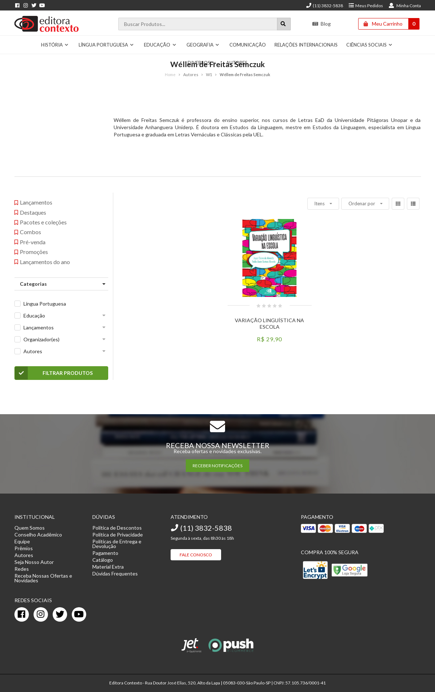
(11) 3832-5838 (324, 5)
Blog (321, 24)
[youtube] (79, 614)
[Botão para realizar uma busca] (284, 24)
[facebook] (21, 614)
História (55, 45)
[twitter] (60, 614)
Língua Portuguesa (106, 45)
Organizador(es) (41, 339)
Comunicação (247, 45)
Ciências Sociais (369, 45)
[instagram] (41, 614)
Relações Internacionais (306, 45)
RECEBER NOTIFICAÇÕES (217, 465)
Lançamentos (38, 327)
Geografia (203, 45)
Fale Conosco (196, 554)
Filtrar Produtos (54, 373)
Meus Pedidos (365, 5)
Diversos (202, 63)
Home (170, 74)
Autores (236, 63)
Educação (160, 45)
